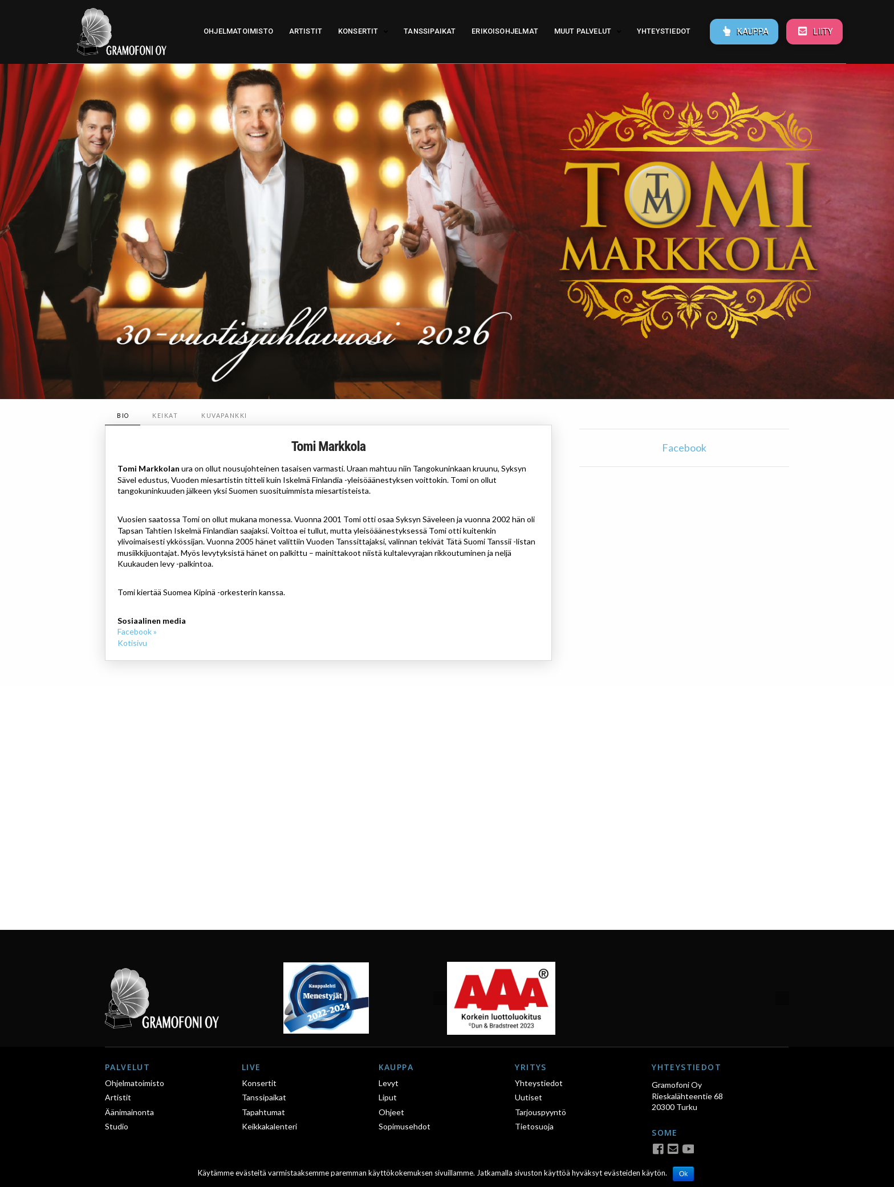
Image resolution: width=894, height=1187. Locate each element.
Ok (683, 1174)
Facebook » (137, 631)
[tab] (122, 415)
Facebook (684, 447)
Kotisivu (132, 643)
